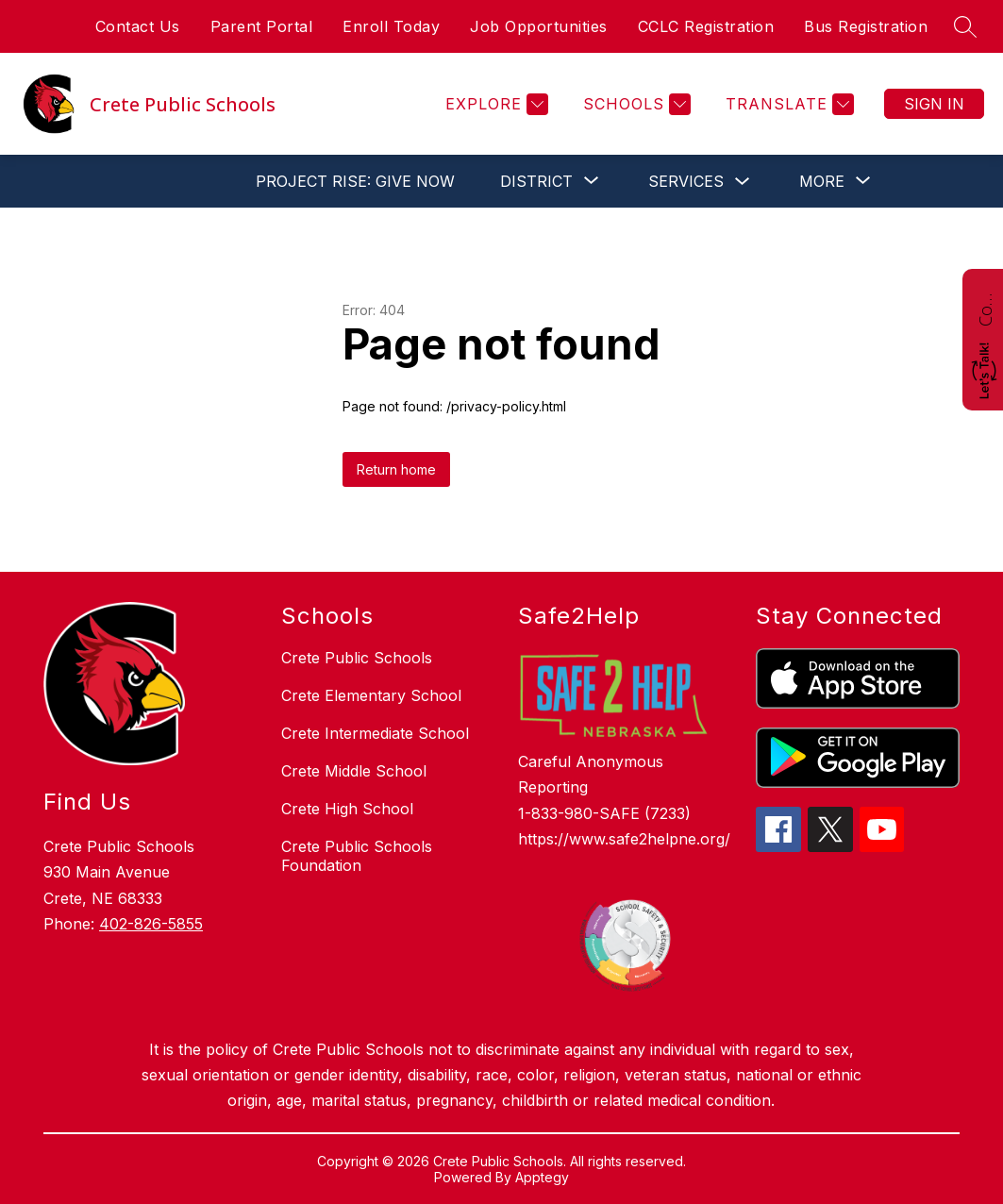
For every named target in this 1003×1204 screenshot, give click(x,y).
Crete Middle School (353, 770)
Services (686, 181)
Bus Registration (866, 26)
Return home (396, 469)
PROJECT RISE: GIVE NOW (355, 181)
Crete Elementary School (371, 695)
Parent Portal (261, 26)
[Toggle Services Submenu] (742, 181)
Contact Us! (985, 307)
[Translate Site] (787, 104)
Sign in (934, 103)
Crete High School (347, 808)
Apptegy (542, 1177)
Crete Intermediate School (375, 733)
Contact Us (137, 26)
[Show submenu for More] (821, 181)
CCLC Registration (706, 26)
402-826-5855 (151, 923)
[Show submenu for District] (536, 181)
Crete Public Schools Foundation (356, 856)
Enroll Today (391, 26)
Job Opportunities (539, 26)
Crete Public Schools (356, 657)
